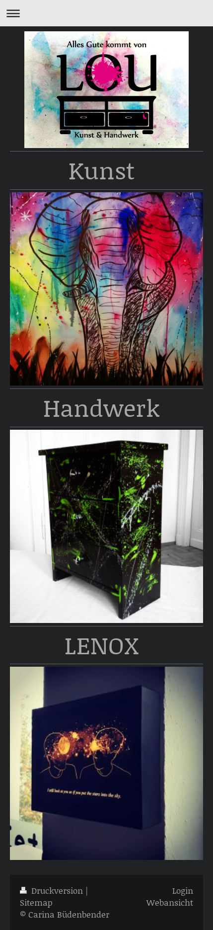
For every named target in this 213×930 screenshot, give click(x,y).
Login (182, 890)
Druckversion (52, 890)
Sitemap (36, 902)
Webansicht (169, 902)
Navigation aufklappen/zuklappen (106, 13)
